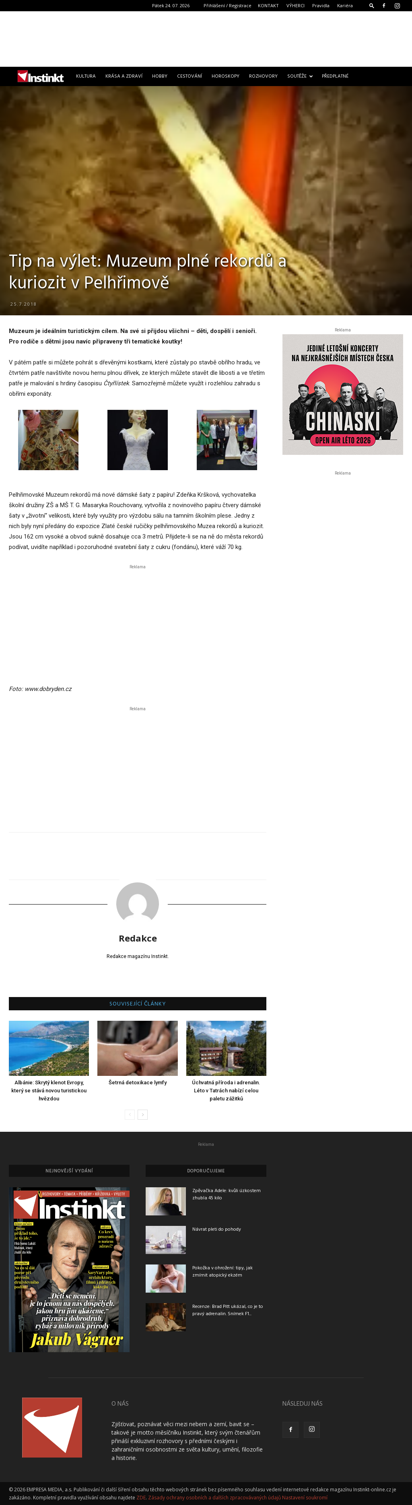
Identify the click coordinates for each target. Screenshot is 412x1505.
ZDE (141, 1497)
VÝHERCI (295, 5)
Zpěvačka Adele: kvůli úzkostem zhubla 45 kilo (226, 1194)
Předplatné (335, 76)
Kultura (86, 76)
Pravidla (321, 5)
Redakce (138, 938)
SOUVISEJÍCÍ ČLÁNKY (137, 1004)
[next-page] (143, 1115)
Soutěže (300, 76)
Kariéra (345, 5)
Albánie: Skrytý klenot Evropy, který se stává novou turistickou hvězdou (49, 1090)
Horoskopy (225, 76)
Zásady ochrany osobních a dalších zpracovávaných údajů (214, 1497)
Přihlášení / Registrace (227, 5)
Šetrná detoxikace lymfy (138, 1082)
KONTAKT (268, 5)
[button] (372, 5)
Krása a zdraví (123, 76)
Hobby (159, 76)
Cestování (189, 76)
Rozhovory (263, 76)
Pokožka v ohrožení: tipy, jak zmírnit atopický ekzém (222, 1271)
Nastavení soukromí (305, 1497)
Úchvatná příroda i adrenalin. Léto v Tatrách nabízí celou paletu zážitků (226, 1090)
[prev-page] (130, 1115)
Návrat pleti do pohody (216, 1229)
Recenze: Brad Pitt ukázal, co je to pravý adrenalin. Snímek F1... (227, 1310)
